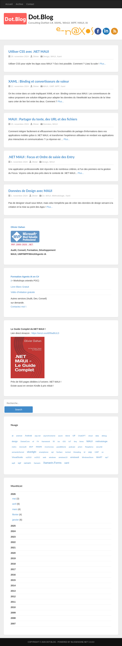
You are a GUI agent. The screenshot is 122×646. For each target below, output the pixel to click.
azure (60, 436)
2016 (13, 574)
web (44, 457)
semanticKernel (18, 452)
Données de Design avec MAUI (30, 191)
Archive (19, 4)
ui (84, 452)
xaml (66, 463)
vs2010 (28, 457)
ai (12, 436)
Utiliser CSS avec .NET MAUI (28, 51)
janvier (15, 519)
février (15, 514)
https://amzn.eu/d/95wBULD (45, 333)
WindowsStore (87, 457)
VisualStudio (17, 457)
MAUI (53, 56)
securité (99, 447)
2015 (13, 580)
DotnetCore (25, 441)
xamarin (27, 463)
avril (14, 504)
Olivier (36, 56)
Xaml (59, 56)
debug (104, 436)
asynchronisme (49, 436)
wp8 (13, 463)
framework (46, 441)
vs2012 (37, 457)
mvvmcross (49, 447)
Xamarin (37, 463)
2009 (13, 612)
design (15, 441)
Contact (30, 4)
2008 (13, 618)
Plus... (103, 63)
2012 (13, 596)
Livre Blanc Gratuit (20, 287)
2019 (13, 558)
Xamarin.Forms (52, 462)
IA (54, 441)
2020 (13, 553)
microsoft (22, 447)
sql (52, 452)
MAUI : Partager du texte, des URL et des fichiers (42, 119)
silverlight (31, 452)
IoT (69, 441)
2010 (13, 607)
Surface (59, 452)
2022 (13, 542)
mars (14, 509)
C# (43, 196)
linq (75, 441)
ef (33, 441)
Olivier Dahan (18, 227)
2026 (61, 507)
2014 (13, 585)
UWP (51, 86)
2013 (13, 591)
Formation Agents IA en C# (25, 276)
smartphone (43, 452)
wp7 (106, 457)
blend (67, 436)
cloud (90, 436)
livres (82, 441)
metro (14, 447)
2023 (13, 536)
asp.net (38, 436)
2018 (13, 563)
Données (47, 124)
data (97, 436)
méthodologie (101, 441)
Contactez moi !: (19, 306)
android (19, 436)
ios (59, 441)
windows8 (74, 457)
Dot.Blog (40, 17)
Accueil (9, 4)
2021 (13, 547)
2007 (13, 623)
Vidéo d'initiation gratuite (23, 292)
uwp (90, 452)
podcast (72, 447)
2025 (13, 526)
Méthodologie (58, 196)
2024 (13, 531)
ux (103, 452)
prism (80, 447)
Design (46, 56)
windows (52, 457)
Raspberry (89, 447)
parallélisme (61, 447)
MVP (31, 447)
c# (74, 435)
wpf (19, 463)
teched (68, 452)
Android (28, 436)
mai (14, 498)
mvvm (39, 446)
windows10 (63, 457)
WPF (57, 86)
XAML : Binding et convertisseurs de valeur (38, 81)
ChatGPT (81, 436)
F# (38, 441)
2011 (13, 602)
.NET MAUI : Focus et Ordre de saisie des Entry (41, 157)
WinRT (99, 457)
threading (77, 452)
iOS (64, 441)
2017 (13, 569)
